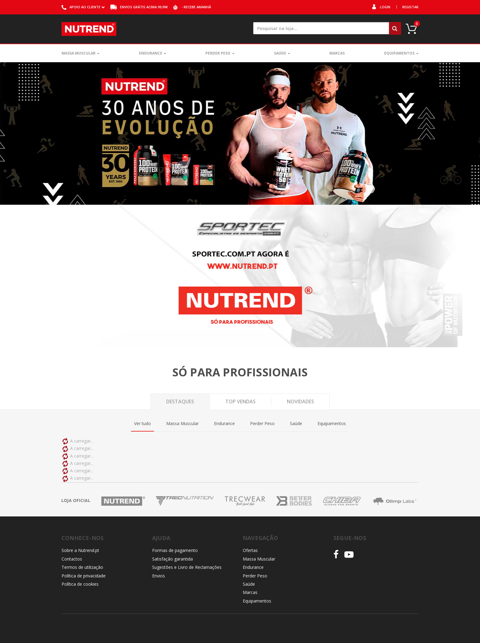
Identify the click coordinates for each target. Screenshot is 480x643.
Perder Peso (219, 53)
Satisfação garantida (172, 559)
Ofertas (250, 550)
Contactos (72, 559)
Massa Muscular (80, 53)
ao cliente (83, 7)
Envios (158, 576)
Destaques (180, 401)
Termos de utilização (82, 567)
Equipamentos (401, 53)
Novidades (300, 401)
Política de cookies (80, 584)
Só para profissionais (240, 372)
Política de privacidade (84, 576)
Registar (410, 7)
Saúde (282, 53)
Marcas (337, 53)
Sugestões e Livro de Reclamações (187, 567)
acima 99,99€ (139, 7)
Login (385, 7)
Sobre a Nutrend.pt (80, 550)
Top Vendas (240, 401)
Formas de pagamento (175, 550)
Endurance (152, 53)
